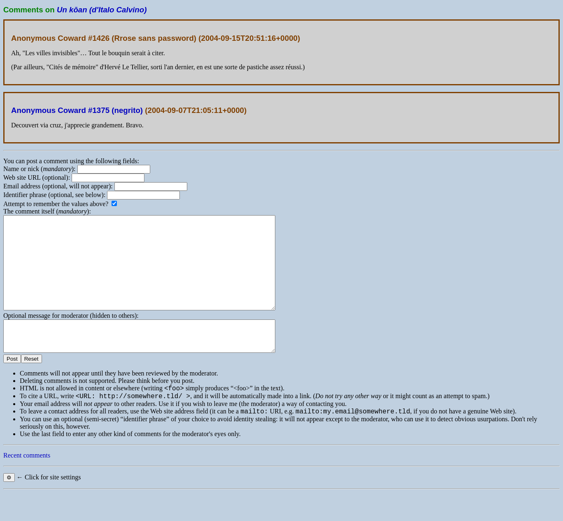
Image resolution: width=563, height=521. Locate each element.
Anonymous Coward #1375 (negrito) (77, 110)
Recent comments (26, 483)
